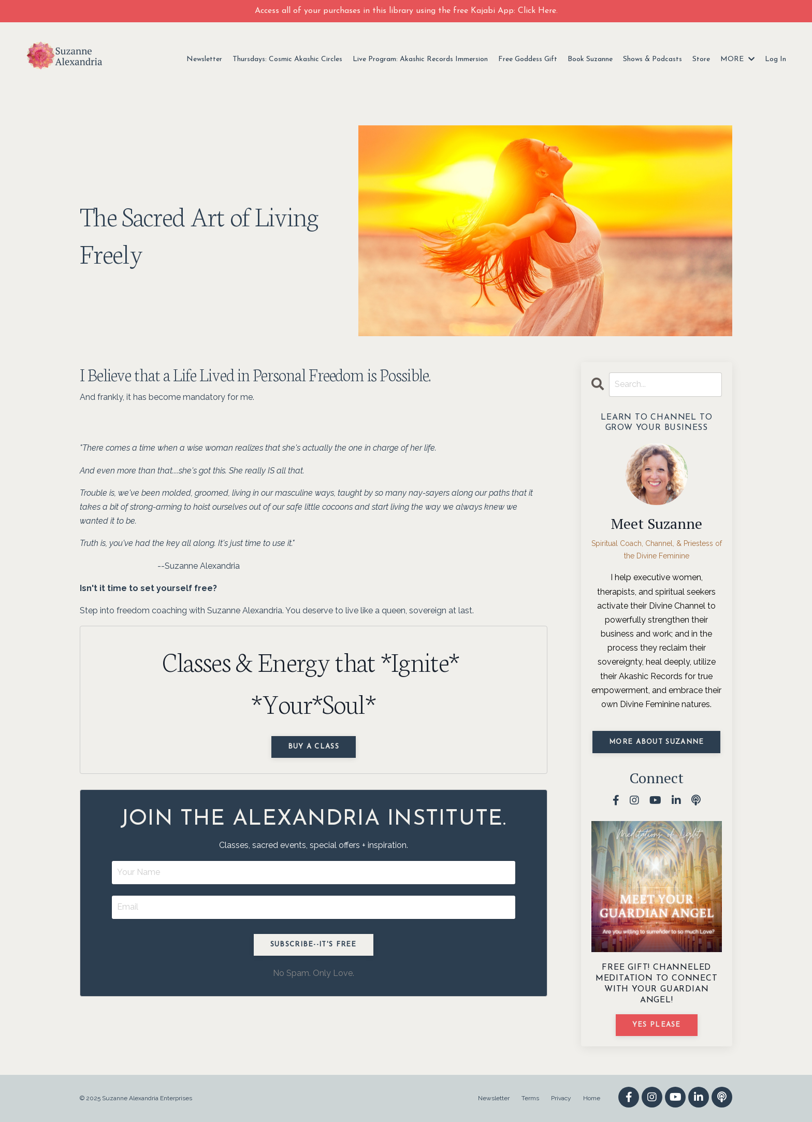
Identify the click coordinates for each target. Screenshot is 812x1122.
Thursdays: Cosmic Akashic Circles (287, 59)
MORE (737, 59)
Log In (775, 59)
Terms (530, 1098)
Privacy (561, 1098)
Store (701, 59)
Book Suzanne (590, 59)
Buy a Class (313, 746)
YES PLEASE (656, 1025)
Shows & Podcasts (652, 59)
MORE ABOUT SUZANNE (656, 742)
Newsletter (204, 59)
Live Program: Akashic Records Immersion (420, 59)
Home (591, 1098)
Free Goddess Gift (527, 59)
